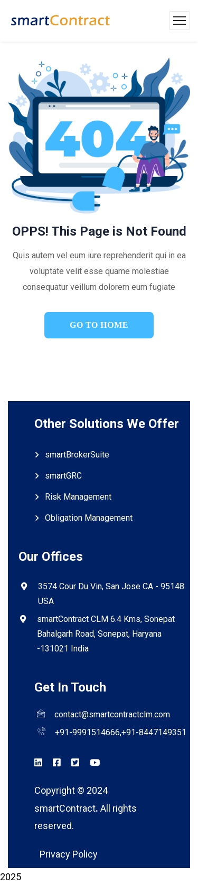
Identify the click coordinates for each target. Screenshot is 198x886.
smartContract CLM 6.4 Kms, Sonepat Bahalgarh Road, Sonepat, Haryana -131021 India (106, 634)
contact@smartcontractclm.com (112, 714)
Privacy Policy (69, 854)
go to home (99, 324)
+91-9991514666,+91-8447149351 (120, 732)
